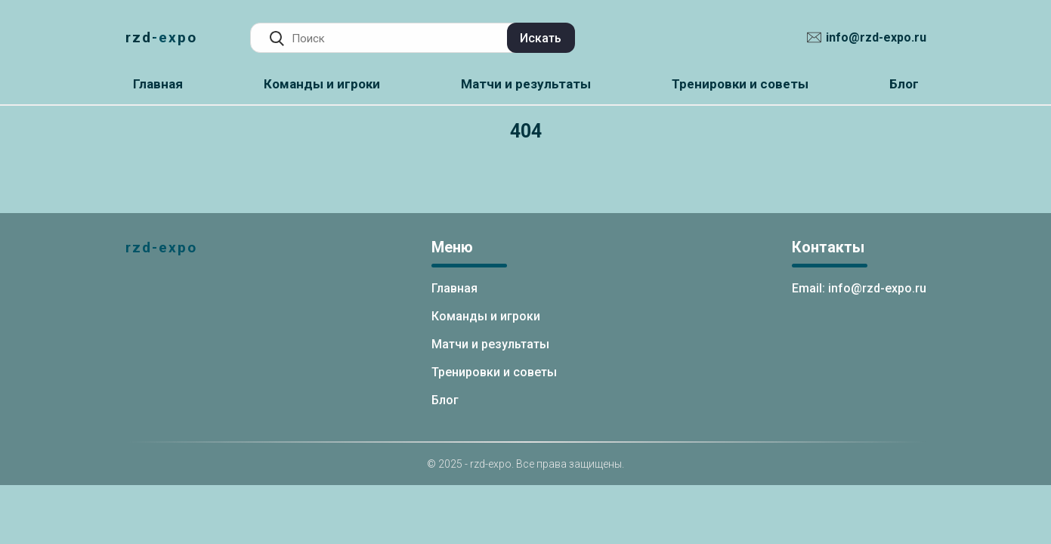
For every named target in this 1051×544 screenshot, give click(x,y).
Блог (904, 83)
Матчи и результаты (526, 83)
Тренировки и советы (740, 83)
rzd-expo (161, 37)
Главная (158, 83)
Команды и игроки (322, 83)
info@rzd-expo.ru (876, 37)
